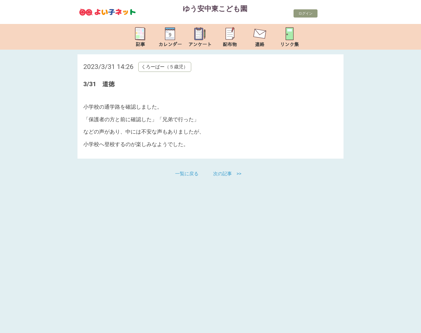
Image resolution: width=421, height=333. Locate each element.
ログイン (306, 13)
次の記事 (222, 173)
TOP (398, 325)
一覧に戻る (187, 173)
